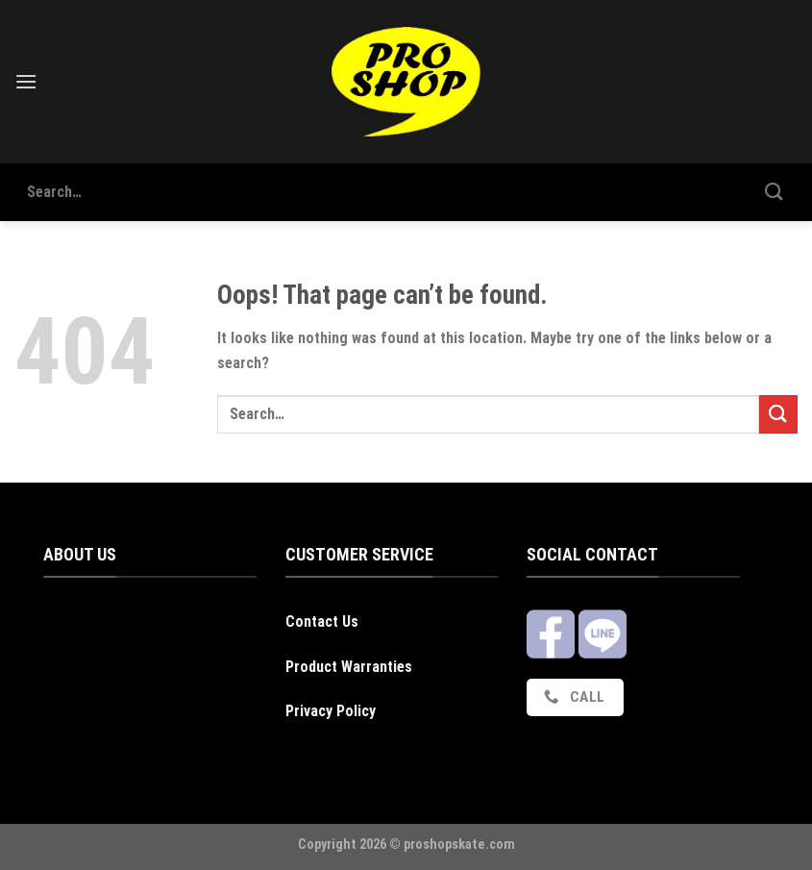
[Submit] (774, 192)
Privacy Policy (330, 711)
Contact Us (321, 621)
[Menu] (25, 81)
